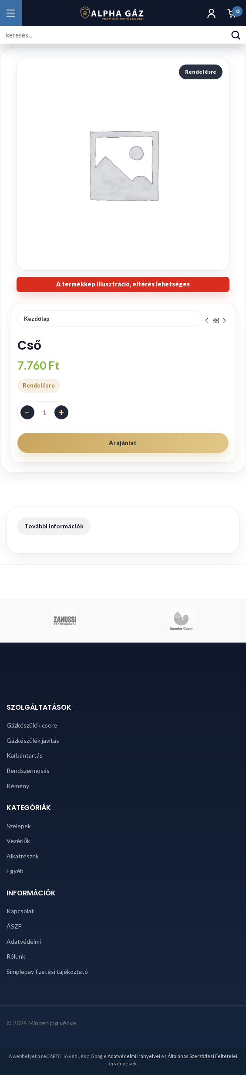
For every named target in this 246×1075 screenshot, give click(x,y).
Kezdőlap (37, 318)
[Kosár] (232, 13)
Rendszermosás (28, 770)
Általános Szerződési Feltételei (202, 1056)
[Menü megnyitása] (11, 13)
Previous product (206, 320)
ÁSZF (14, 926)
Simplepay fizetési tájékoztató (47, 971)
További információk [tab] (54, 526)
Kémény (18, 785)
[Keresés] (235, 35)
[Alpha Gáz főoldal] (112, 13)
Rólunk (16, 956)
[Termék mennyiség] (44, 412)
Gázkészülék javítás (33, 740)
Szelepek (19, 826)
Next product (224, 320)
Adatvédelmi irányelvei (134, 1056)
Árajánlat (123, 442)
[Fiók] (211, 13)
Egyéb (15, 870)
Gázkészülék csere (32, 725)
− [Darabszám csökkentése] (27, 412)
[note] (123, 284)
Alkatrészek (23, 856)
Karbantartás (25, 755)
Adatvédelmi (24, 941)
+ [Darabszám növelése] (61, 412)
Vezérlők (18, 840)
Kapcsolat (20, 911)
